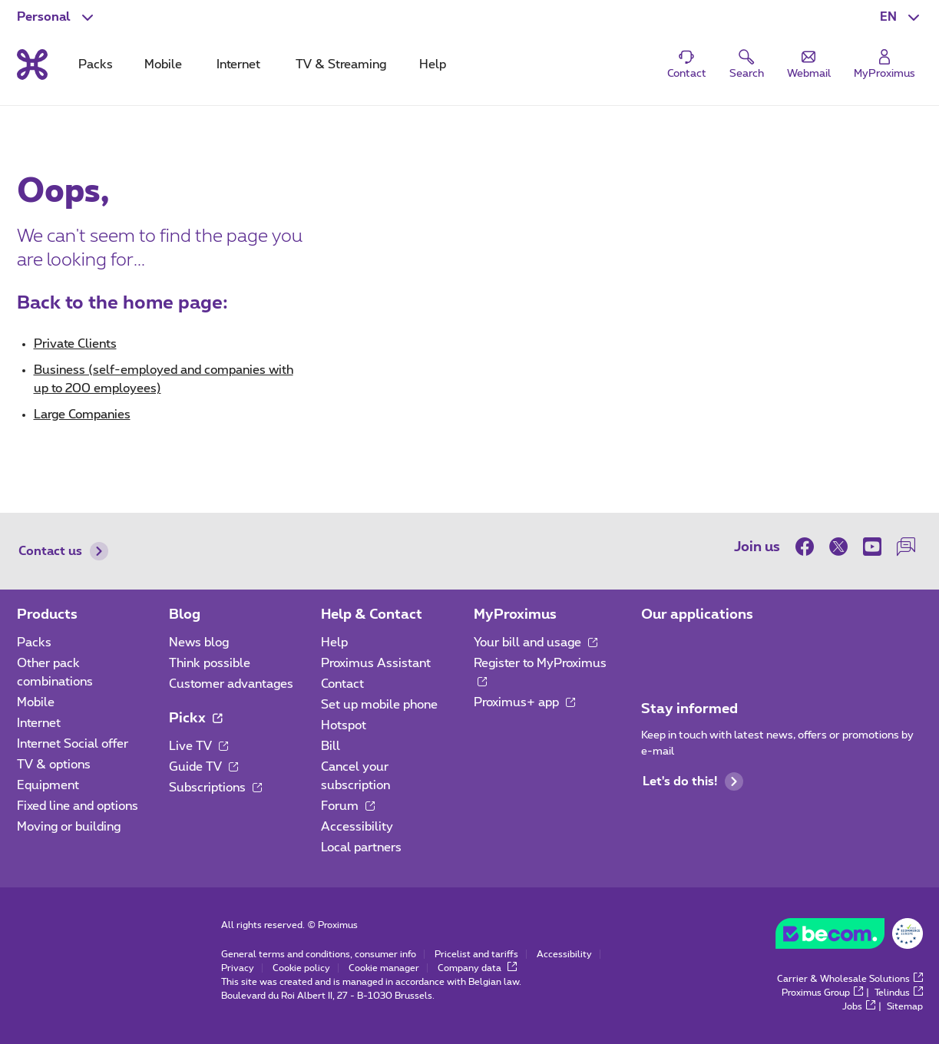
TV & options (54, 764)
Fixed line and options (77, 806)
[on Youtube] (872, 546)
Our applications (697, 615)
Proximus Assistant (376, 663)
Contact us (63, 551)
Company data (477, 968)
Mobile (36, 702)
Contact (342, 684)
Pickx (195, 718)
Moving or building (69, 827)
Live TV (198, 746)
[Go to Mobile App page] (655, 647)
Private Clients (75, 344)
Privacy (237, 968)
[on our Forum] (906, 546)
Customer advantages (231, 684)
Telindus (899, 992)
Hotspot (343, 725)
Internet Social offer (72, 744)
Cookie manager (384, 968)
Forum (348, 806)
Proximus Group (822, 992)
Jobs (858, 1006)
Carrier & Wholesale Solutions (850, 978)
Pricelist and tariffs (476, 954)
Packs (34, 642)
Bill (330, 746)
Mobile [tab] (163, 64)
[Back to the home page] (32, 64)
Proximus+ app (524, 702)
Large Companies (82, 414)
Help (334, 642)
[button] (901, 17)
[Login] (884, 65)
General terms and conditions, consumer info (318, 954)
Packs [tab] (95, 64)
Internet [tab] (238, 64)
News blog (199, 642)
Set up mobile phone (379, 705)
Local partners (361, 847)
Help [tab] (432, 64)
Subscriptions (215, 787)
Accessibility (357, 827)
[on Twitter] (838, 546)
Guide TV (203, 767)
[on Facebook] (808, 546)
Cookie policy (301, 968)
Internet (39, 723)
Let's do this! (693, 781)
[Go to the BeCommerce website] (849, 937)
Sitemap (905, 1006)
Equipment (48, 785)
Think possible (209, 663)
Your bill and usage (535, 642)
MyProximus (515, 615)
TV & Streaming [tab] (341, 64)
